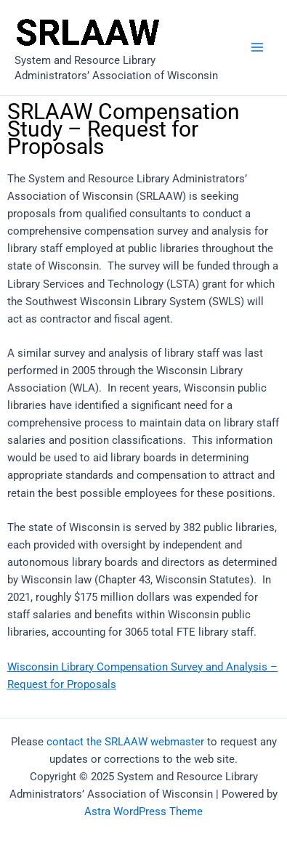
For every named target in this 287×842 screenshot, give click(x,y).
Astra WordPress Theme (143, 811)
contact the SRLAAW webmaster (125, 741)
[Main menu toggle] (257, 48)
